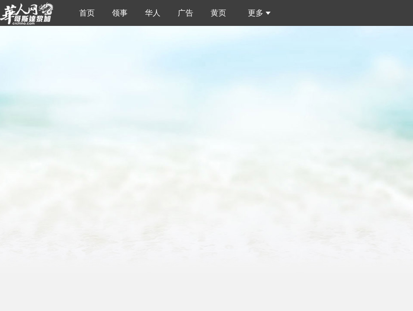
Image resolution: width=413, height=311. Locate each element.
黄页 (218, 13)
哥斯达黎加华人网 (30, 13)
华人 (152, 13)
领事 (120, 13)
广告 (185, 13)
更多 (257, 13)
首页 (85, 13)
